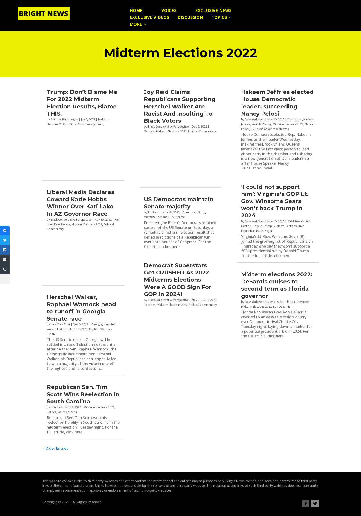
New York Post (60, 324)
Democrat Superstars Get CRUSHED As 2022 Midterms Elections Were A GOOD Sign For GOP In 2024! (177, 279)
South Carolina (67, 412)
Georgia (96, 324)
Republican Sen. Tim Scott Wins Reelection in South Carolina (83, 394)
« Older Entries (55, 448)
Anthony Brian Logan (64, 119)
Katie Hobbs (62, 224)
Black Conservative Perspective (71, 220)
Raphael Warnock (100, 329)
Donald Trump (262, 226)
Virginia (269, 231)
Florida (290, 302)
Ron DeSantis (282, 307)
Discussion (190, 18)
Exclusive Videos (149, 18)
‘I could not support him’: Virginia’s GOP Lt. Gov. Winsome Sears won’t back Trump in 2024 (275, 201)
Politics (51, 412)
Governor (302, 302)
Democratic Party (194, 212)
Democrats (294, 119)
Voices (168, 11)
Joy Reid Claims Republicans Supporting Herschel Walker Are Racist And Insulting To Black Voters (179, 106)
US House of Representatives (269, 129)
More (136, 25)
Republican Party (252, 231)
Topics (219, 18)
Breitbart (56, 407)
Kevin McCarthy (261, 124)
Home (136, 11)
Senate (51, 334)
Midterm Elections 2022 (87, 224)
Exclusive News (213, 11)
